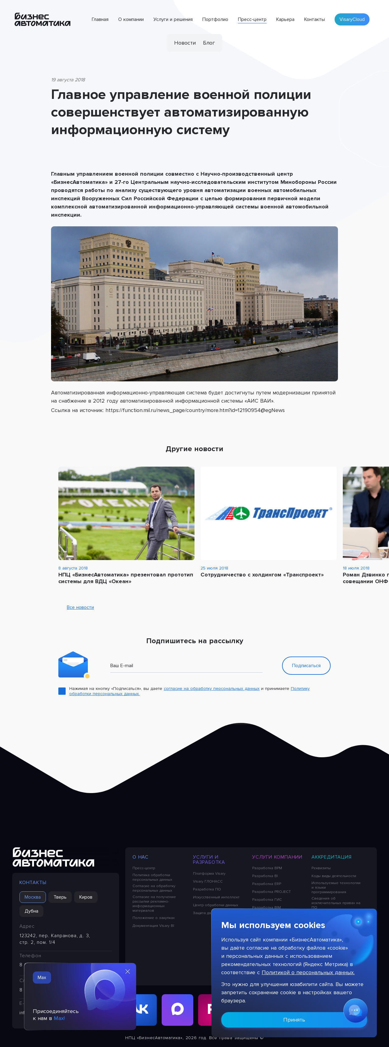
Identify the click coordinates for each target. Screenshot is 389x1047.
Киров (85, 897)
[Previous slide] (321, 449)
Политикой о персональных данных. (308, 972)
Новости (185, 42)
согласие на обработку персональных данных (212, 688)
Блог (209, 42)
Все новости (76, 607)
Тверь (60, 897)
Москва (33, 897)
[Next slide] (329, 449)
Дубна (31, 911)
